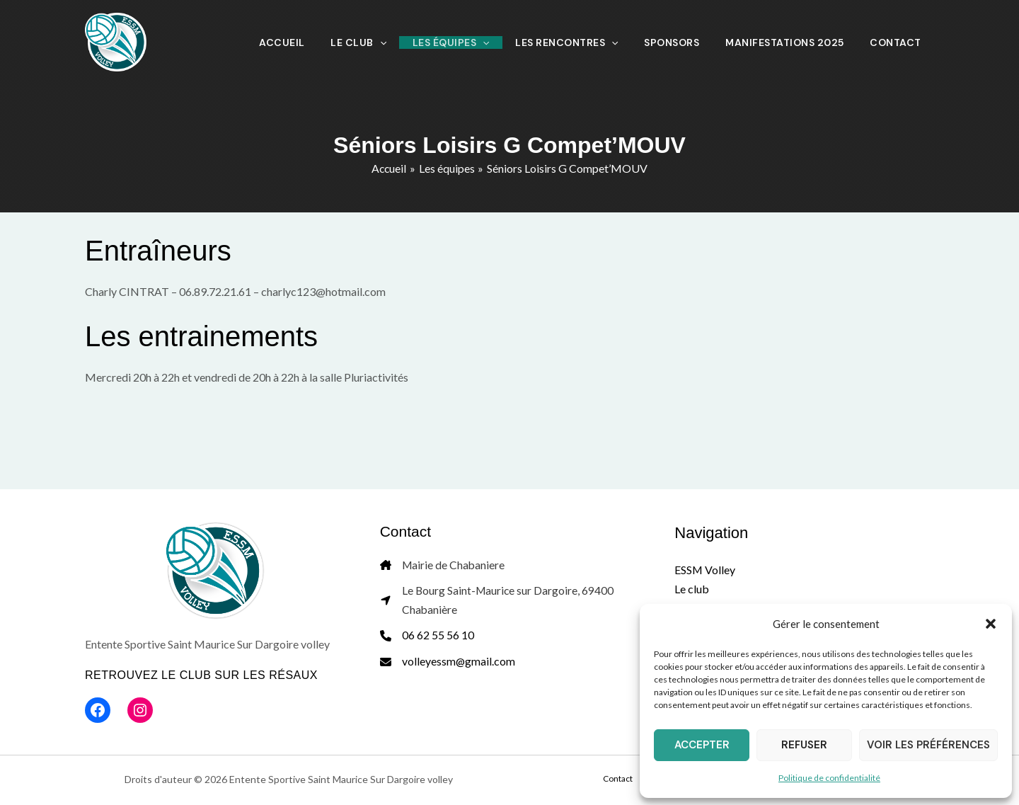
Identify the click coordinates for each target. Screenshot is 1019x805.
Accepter (702, 745)
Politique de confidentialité (829, 777)
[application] (444, 42)
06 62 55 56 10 (438, 637)
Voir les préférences (928, 745)
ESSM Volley (705, 569)
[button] (991, 624)
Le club (691, 588)
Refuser (804, 745)
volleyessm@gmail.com (459, 663)
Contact (633, 779)
